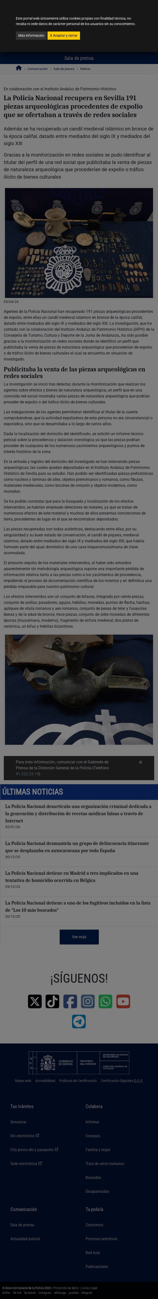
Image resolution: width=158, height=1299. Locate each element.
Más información (31, 35)
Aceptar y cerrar (64, 35)
